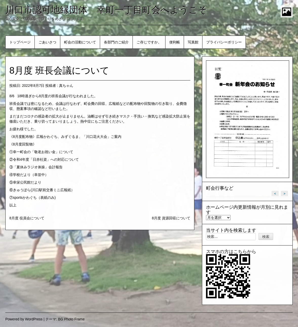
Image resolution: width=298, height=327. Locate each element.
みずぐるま (70, 137)
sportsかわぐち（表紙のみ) (34, 197)
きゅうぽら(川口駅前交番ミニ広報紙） (43, 190)
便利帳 (174, 42)
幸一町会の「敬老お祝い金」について (43, 152)
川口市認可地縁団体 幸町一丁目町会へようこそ (106, 10)
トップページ (20, 42)
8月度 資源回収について (171, 218)
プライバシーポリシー (224, 42)
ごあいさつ (47, 42)
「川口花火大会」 (96, 137)
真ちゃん (66, 86)
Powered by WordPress (24, 319)
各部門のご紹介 (116, 42)
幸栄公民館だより (27, 182)
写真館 (193, 42)
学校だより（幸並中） (30, 175)
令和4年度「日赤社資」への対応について (46, 159)
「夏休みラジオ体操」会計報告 (38, 167)
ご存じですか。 (149, 42)
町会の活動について (80, 42)
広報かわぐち (47, 137)
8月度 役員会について (26, 218)
